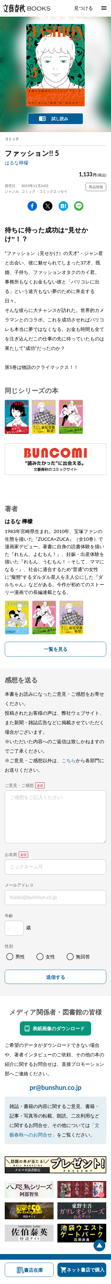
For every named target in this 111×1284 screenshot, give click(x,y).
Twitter (47, 206)
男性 (20, 956)
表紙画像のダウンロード (59, 1028)
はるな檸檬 (16, 162)
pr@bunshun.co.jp (55, 1087)
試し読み (60, 118)
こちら (69, 760)
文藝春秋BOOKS (26, 8)
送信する (55, 977)
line (78, 206)
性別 (9, 946)
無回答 (83, 956)
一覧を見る (55, 649)
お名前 (11, 854)
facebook (32, 206)
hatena (63, 206)
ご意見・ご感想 (19, 785)
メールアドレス (19, 884)
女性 (50, 956)
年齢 (9, 915)
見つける (83, 8)
